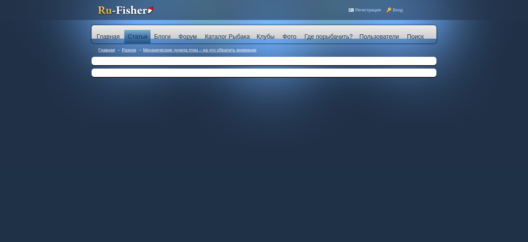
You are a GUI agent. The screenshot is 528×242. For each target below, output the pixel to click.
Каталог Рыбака (227, 36)
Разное (129, 49)
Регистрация (368, 9)
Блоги (162, 36)
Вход (398, 9)
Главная (106, 49)
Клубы (265, 36)
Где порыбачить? (328, 36)
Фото (289, 36)
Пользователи (379, 36)
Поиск (415, 36)
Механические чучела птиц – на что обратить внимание (200, 49)
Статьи (137, 36)
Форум (187, 36)
